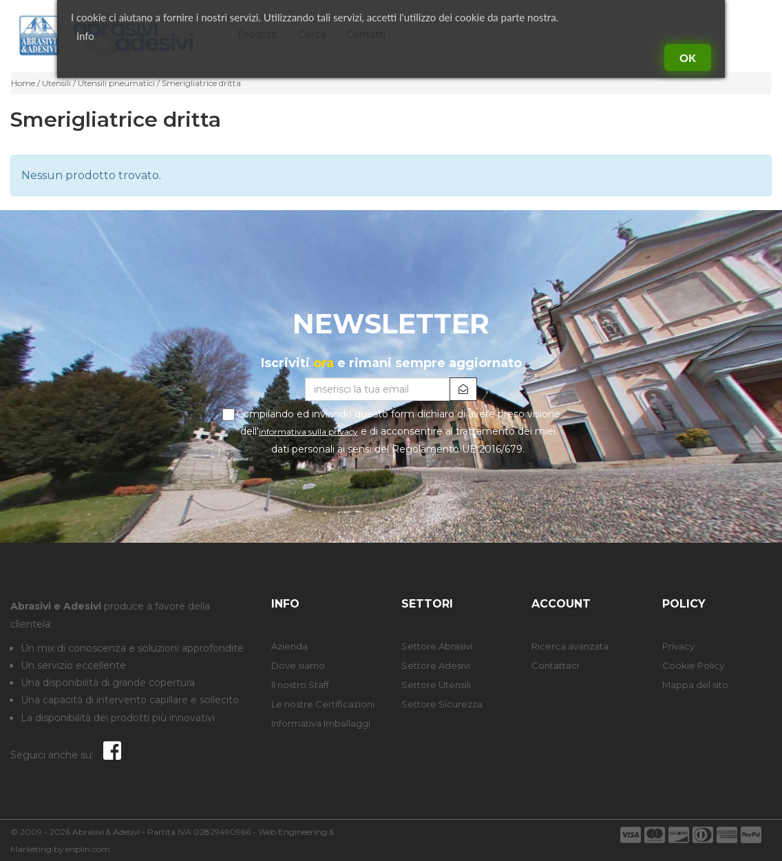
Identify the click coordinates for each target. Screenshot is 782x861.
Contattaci (555, 665)
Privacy (678, 646)
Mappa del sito (695, 684)
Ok (687, 57)
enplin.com (87, 849)
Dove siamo (298, 665)
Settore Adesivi (435, 665)
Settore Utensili (436, 684)
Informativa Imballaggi (320, 723)
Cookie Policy (693, 665)
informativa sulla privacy (308, 431)
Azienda (289, 646)
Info (85, 36)
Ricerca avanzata (570, 646)
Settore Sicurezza (442, 703)
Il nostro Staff (300, 684)
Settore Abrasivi (436, 646)
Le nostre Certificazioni (322, 703)
